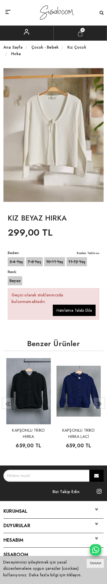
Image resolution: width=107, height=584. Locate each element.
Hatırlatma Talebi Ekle (74, 310)
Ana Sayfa (13, 47)
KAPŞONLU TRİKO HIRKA (28, 432)
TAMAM (95, 563)
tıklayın (73, 575)
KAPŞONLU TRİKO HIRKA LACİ (78, 432)
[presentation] (7, 403)
